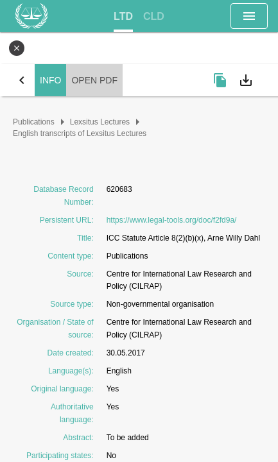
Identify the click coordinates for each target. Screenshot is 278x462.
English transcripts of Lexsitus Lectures (79, 133)
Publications (34, 121)
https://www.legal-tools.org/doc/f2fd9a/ (172, 220)
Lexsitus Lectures (100, 121)
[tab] (123, 16)
